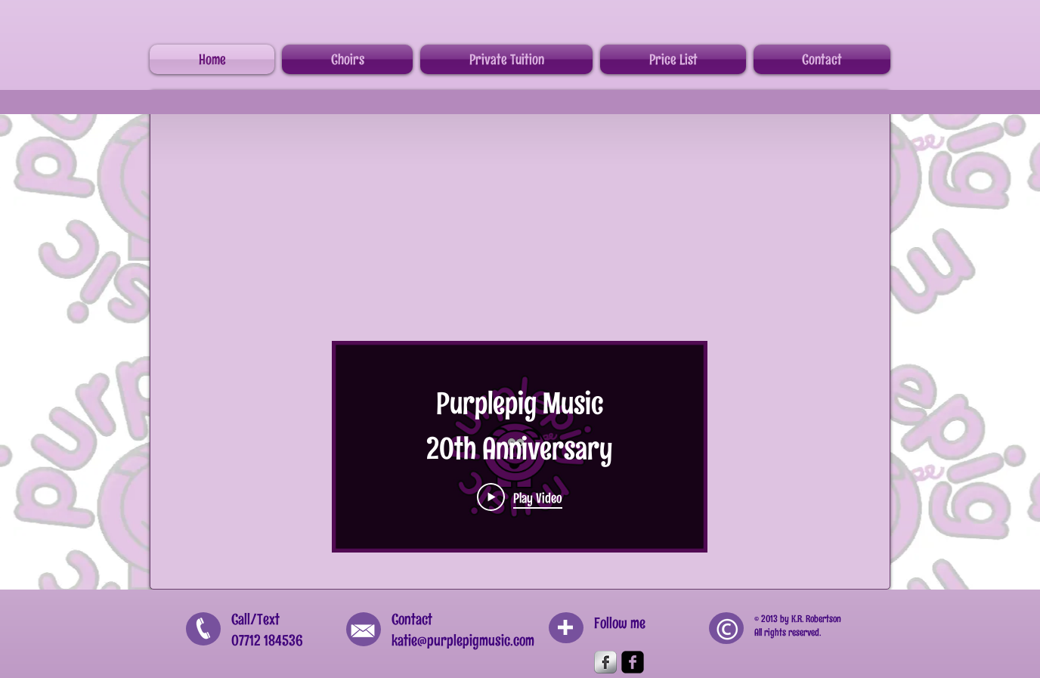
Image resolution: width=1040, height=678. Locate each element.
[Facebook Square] (632, 662)
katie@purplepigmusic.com (463, 640)
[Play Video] (519, 497)
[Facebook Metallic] (605, 662)
